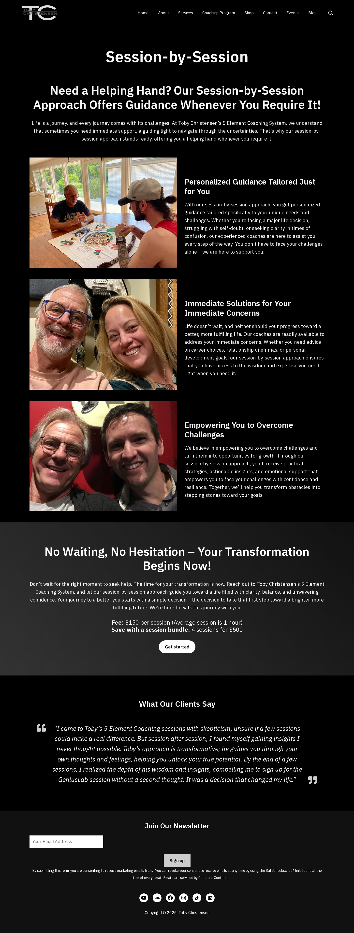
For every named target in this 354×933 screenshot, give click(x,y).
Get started (177, 647)
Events (292, 12)
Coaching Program (218, 12)
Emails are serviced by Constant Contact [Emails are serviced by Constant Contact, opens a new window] (195, 877)
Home (143, 12)
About (163, 12)
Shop (249, 12)
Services (185, 12)
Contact (270, 12)
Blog (312, 12)
